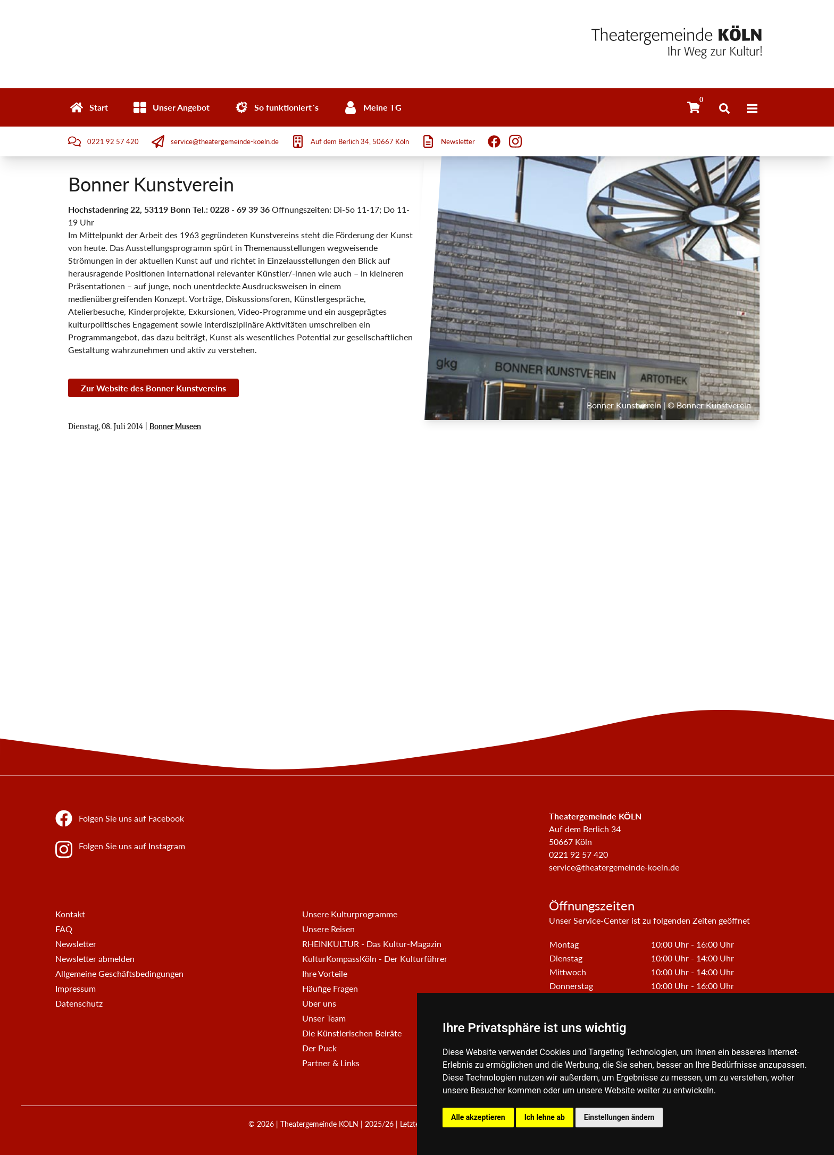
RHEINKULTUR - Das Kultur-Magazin (371, 944)
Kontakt (70, 914)
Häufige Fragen (330, 988)
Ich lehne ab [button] (544, 1117)
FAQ (63, 929)
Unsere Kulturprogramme (349, 914)
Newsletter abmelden (95, 958)
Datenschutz (79, 1003)
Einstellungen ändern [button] (619, 1117)
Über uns (319, 1003)
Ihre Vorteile (324, 973)
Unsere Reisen (328, 929)
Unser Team (324, 1018)
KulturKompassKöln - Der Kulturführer (374, 958)
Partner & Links (331, 1063)
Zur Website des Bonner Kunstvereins (153, 388)
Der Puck (319, 1048)
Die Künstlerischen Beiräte (352, 1033)
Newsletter (75, 944)
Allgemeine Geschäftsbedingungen (119, 973)
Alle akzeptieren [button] (478, 1117)
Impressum (75, 988)
